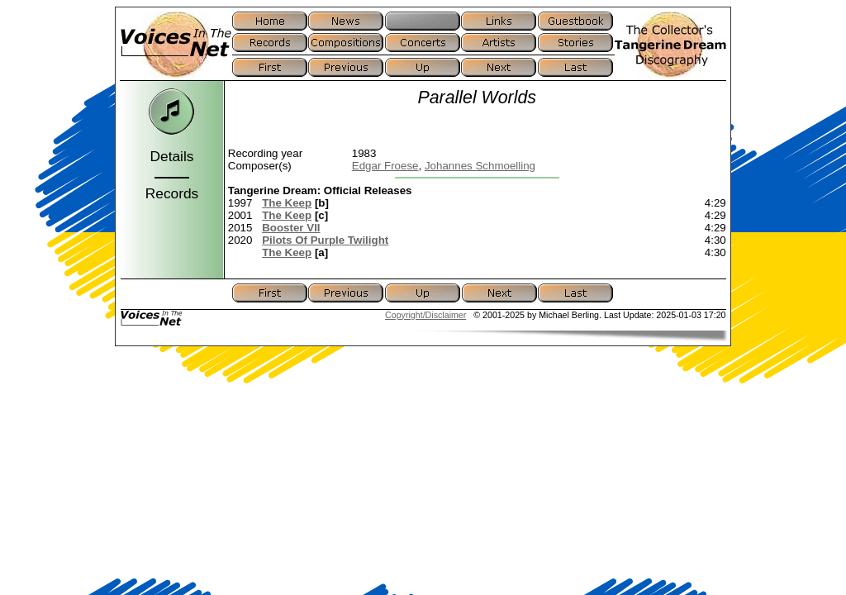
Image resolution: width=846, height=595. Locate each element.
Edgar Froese (385, 165)
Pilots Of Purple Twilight (325, 240)
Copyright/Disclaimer (425, 315)
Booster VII (291, 227)
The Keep (286, 203)
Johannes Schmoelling (480, 165)
